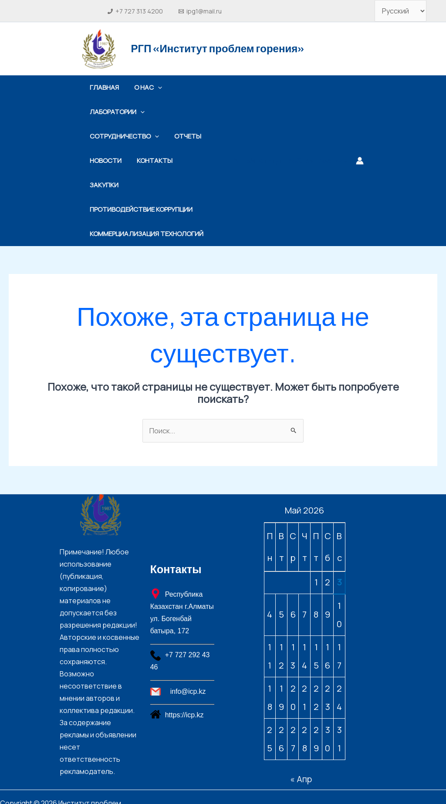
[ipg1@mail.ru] (200, 11)
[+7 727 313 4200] (135, 11)
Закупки (196, 160)
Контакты (151, 160)
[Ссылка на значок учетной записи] (360, 148)
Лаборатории (116, 112)
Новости (105, 160)
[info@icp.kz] (187, 667)
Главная (103, 87)
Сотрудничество (123, 136)
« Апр (301, 754)
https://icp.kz (184, 690)
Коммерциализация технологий (146, 209)
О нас (145, 87)
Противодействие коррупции (140, 184)
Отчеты (184, 136)
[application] (155, 87)
